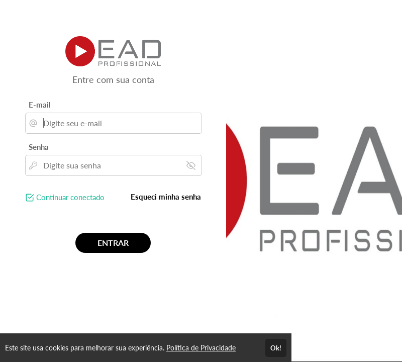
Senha (39, 146)
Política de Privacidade (201, 347)
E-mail (40, 104)
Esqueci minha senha (166, 196)
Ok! (275, 348)
